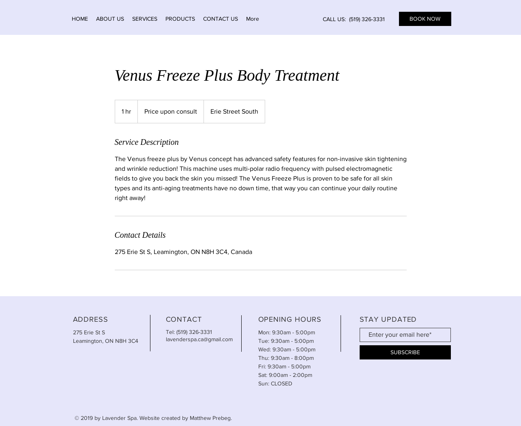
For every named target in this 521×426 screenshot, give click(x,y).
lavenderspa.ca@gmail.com (199, 339)
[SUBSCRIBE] (405, 352)
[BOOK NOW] (425, 19)
